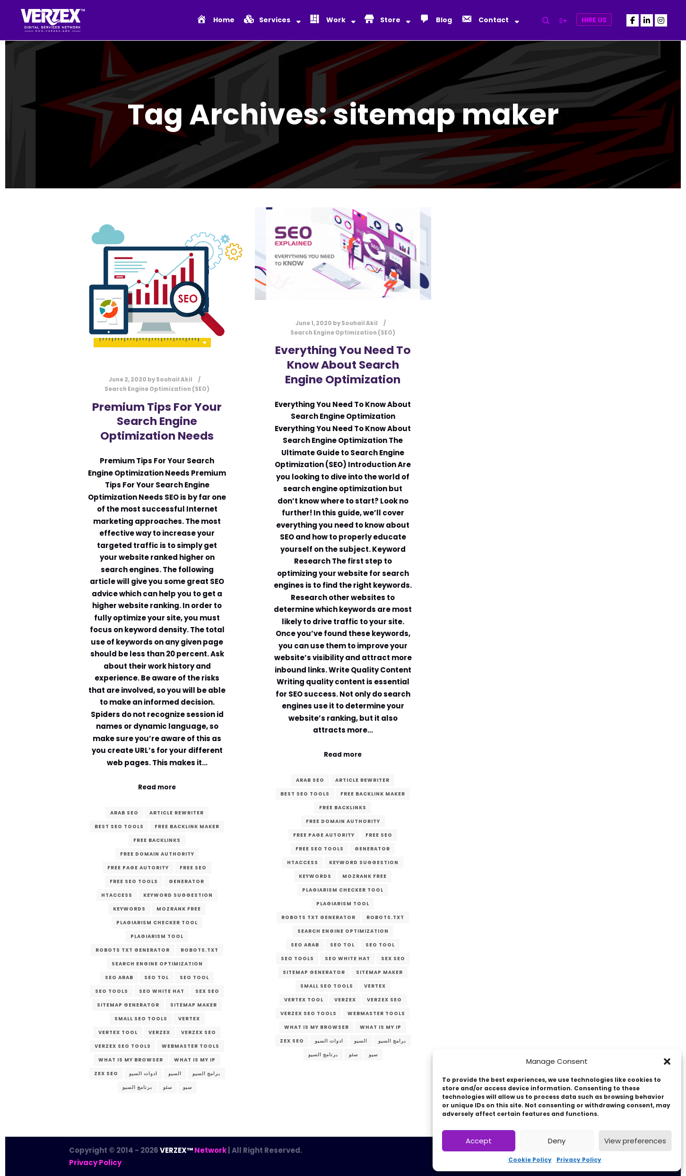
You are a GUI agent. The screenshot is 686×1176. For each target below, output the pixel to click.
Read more (157, 787)
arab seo (124, 812)
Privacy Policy (578, 1160)
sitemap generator (128, 1004)
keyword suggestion (178, 895)
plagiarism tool (156, 936)
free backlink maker (187, 826)
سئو (167, 1087)
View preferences (635, 1141)
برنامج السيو (137, 1087)
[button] (667, 1061)
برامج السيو (206, 1073)
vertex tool (118, 1032)
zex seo (106, 1073)
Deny (556, 1141)
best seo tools (119, 826)
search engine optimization (157, 963)
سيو (187, 1087)
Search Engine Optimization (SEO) (156, 389)
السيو (175, 1073)
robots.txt (199, 950)
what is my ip (195, 1059)
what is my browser (130, 1059)
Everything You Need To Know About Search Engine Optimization (343, 364)
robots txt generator (133, 950)
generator (186, 881)
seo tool (194, 977)
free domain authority (157, 854)
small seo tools (140, 1018)
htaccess (116, 895)
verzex (159, 1032)
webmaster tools (190, 1046)
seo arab (119, 977)
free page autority (138, 867)
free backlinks (157, 840)
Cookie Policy (530, 1160)
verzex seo (198, 1032)
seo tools (111, 991)
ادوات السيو (143, 1073)
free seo (193, 867)
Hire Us (594, 20)
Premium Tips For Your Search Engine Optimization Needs (157, 421)
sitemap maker (193, 1004)
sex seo (207, 991)
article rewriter (176, 812)
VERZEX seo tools (123, 1046)
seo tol (156, 977)
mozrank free (178, 908)
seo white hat (161, 991)
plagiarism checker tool (157, 922)
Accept (479, 1141)
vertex (189, 1018)
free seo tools (134, 881)
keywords (129, 908)
